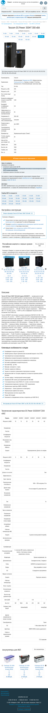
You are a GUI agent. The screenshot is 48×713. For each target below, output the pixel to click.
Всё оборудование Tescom (21, 24)
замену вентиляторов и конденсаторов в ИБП (26, 16)
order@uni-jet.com (27, 178)
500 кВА (27, 39)
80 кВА (43, 33)
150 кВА (18, 198)
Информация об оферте (24, 706)
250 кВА (34, 36)
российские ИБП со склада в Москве (24, 15)
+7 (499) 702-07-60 (34, 700)
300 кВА (38, 198)
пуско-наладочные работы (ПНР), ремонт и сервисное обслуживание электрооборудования (24, 229)
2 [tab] (27, 678)
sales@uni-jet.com (23, 697)
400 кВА (20, 39)
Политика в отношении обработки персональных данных (24, 704)
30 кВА (23, 33)
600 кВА (31, 201)
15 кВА (11, 33)
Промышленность (18, 82)
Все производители (7, 24)
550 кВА (25, 201)
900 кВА (11, 204)
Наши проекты (5, 691)
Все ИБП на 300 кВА (35, 24)
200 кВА (27, 36)
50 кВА (38, 196)
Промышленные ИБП (18, 11)
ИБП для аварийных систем (33, 11)
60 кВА (36, 33)
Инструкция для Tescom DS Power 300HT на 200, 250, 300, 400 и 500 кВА (22, 403)
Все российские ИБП (39, 245)
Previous (2, 269)
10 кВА (4, 33)
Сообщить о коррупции (24, 709)
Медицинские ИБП (6, 11)
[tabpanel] (9, 269)
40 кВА (30, 33)
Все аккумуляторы (39, 649)
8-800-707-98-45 (11, 180)
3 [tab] (29, 283)
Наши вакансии (5, 695)
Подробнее (39, 187)
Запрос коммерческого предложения (24, 158)
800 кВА (4, 204)
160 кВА (20, 36)
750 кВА (38, 201)
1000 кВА (18, 204)
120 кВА (14, 36)
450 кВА (11, 201)
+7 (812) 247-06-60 (23, 700)
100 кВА (7, 36)
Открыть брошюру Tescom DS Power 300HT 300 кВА (16, 213)
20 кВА (17, 33)
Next (46, 269)
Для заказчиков (5, 693)
